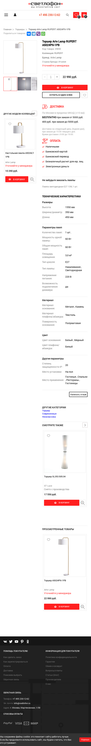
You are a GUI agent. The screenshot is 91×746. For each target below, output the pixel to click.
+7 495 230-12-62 (47, 15)
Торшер (46, 411)
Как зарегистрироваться (15, 662)
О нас (48, 684)
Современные (49, 414)
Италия (62, 61)
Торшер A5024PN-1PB (55, 580)
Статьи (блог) (52, 675)
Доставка (8, 671)
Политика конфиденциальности (61, 657)
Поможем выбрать (12, 675)
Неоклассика (49, 417)
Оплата (7, 666)
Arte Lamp (10, 162)
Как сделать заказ (12, 657)
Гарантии (50, 662)
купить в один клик (61, 95)
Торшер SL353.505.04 (54, 476)
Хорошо (85, 739)
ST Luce (48, 486)
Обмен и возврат (54, 666)
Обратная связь (11, 680)
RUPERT (58, 53)
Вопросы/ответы (54, 671)
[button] (10, 84)
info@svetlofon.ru (22, 703)
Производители (53, 680)
